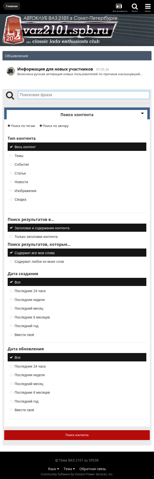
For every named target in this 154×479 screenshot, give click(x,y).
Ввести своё (24, 335)
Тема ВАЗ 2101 (71, 460)
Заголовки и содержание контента (42, 228)
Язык (53, 468)
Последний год (26, 326)
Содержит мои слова (35, 253)
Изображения (25, 191)
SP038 (94, 460)
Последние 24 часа (30, 291)
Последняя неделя (30, 300)
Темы (19, 156)
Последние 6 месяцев (32, 317)
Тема (69, 468)
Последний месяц (29, 308)
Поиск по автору (54, 126)
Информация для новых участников (55, 69)
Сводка (20, 199)
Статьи (20, 173)
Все (18, 282)
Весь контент (25, 147)
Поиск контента (77, 435)
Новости (21, 182)
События (22, 164)
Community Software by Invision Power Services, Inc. (77, 474)
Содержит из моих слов (39, 262)
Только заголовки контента (36, 237)
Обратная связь (92, 468)
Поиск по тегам (21, 126)
